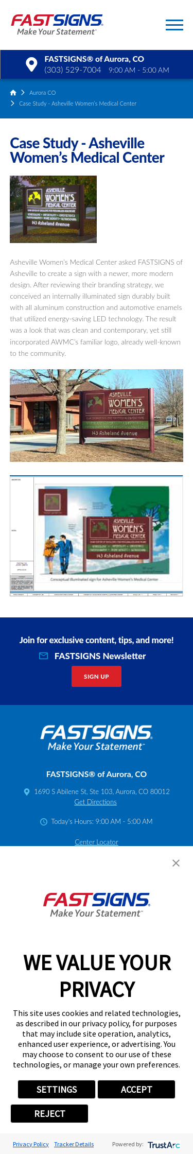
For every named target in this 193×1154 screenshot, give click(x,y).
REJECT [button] (49, 1113)
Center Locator (96, 842)
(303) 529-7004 (73, 69)
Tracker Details (74, 1144)
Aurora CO (42, 92)
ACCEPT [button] (136, 1089)
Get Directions (95, 802)
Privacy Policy (31, 1144)
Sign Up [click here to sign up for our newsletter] (96, 676)
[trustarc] (163, 1143)
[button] (174, 25)
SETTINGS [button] (57, 1089)
